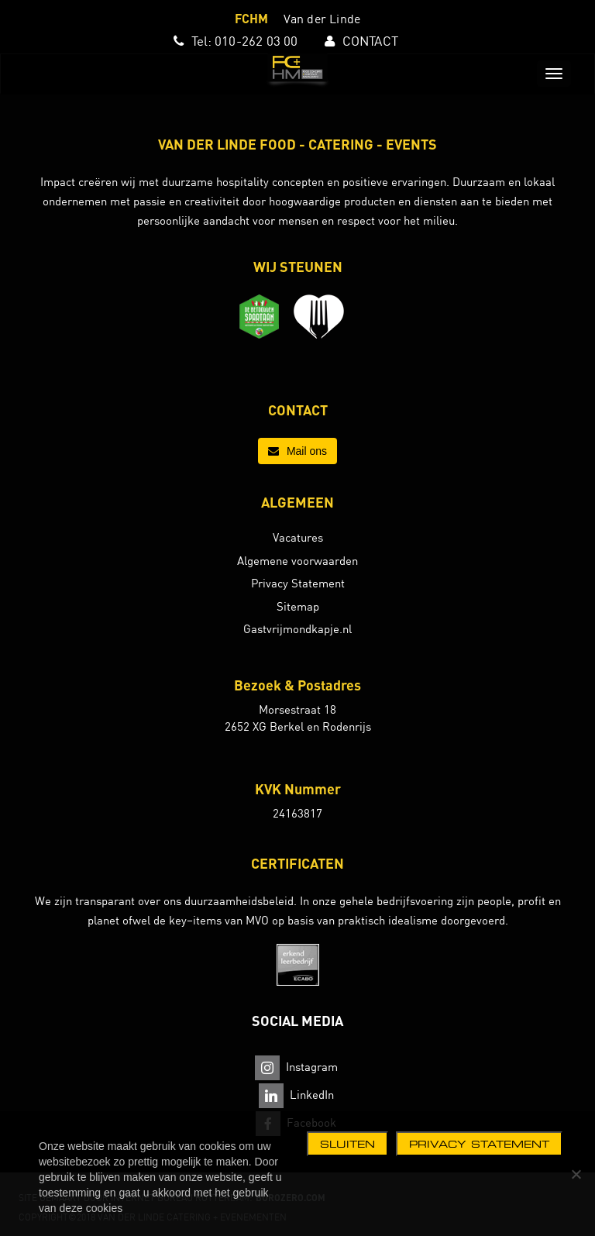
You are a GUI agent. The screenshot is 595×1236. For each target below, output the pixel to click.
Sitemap (298, 606)
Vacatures (298, 537)
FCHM (252, 18)
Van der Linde (322, 18)
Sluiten (347, 1144)
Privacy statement (479, 1144)
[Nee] (575, 1174)
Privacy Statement (298, 583)
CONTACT (370, 41)
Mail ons (297, 451)
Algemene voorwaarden (297, 560)
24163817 (297, 813)
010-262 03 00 (256, 41)
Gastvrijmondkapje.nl (297, 628)
